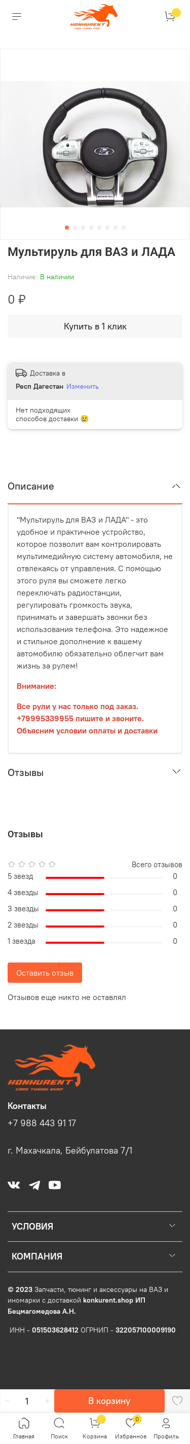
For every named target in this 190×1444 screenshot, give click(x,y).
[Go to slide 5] (99, 228)
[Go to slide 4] (91, 228)
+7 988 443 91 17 (42, 1123)
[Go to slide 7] (115, 228)
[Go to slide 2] (75, 228)
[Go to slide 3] (83, 228)
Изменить (82, 386)
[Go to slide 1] (67, 228)
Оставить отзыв (44, 973)
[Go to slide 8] (124, 228)
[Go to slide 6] (107, 228)
